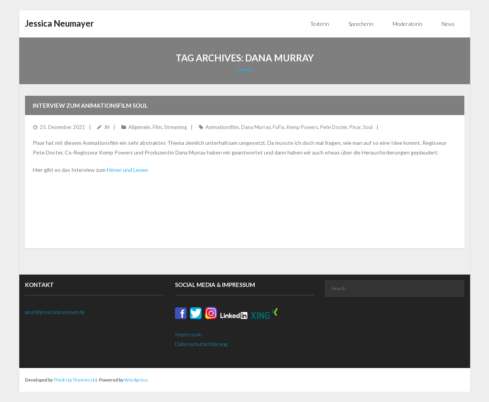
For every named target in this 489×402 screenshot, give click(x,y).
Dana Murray (256, 127)
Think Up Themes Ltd (75, 380)
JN (106, 127)
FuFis (278, 127)
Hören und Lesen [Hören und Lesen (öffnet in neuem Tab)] (127, 169)
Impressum (188, 334)
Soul (368, 127)
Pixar (355, 127)
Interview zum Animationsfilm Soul (90, 105)
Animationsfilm (222, 127)
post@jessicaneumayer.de (55, 312)
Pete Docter (333, 127)
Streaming (175, 127)
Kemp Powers (302, 127)
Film (157, 127)
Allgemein (139, 127)
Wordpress (136, 380)
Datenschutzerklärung (201, 344)
